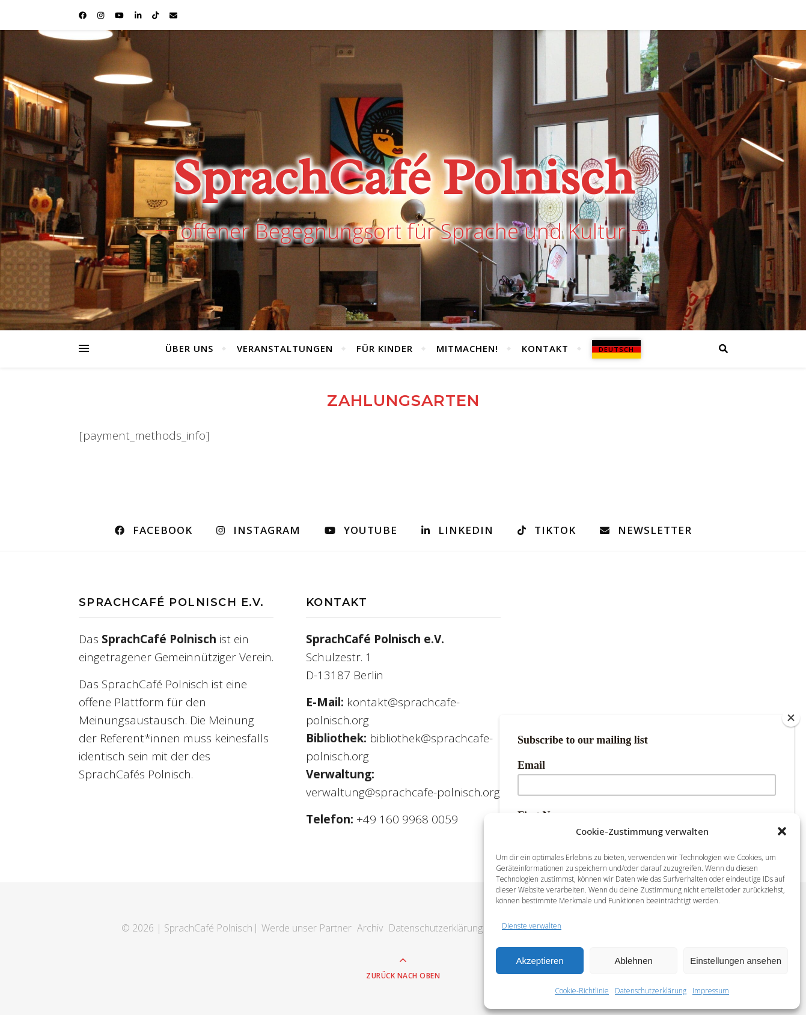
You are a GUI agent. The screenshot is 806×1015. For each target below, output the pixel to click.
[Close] (791, 718)
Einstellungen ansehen (735, 961)
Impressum (710, 991)
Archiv (370, 928)
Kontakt (545, 348)
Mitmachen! (467, 348)
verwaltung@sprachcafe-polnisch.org (403, 792)
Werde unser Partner (306, 928)
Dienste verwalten (531, 926)
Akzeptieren (539, 961)
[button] (782, 831)
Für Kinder (384, 348)
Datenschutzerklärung (650, 991)
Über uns (189, 348)
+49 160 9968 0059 (407, 819)
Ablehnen (633, 961)
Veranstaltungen (285, 348)
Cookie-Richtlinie (582, 991)
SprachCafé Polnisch (403, 177)
